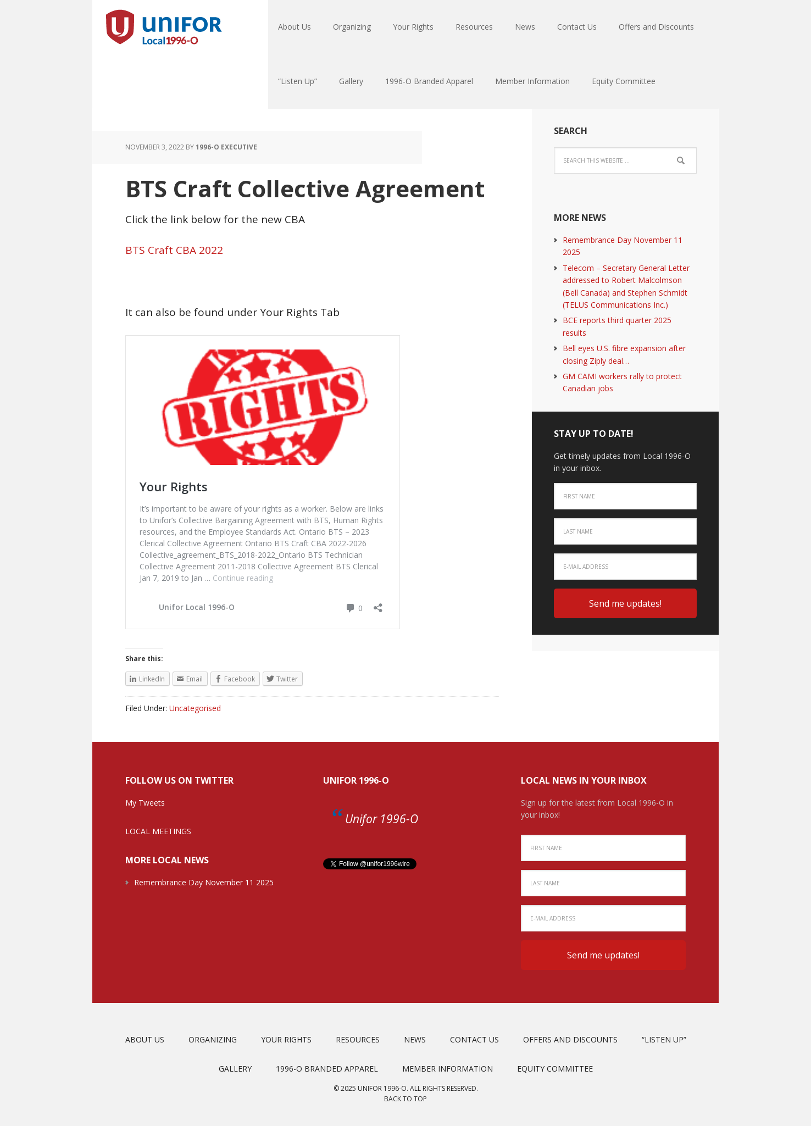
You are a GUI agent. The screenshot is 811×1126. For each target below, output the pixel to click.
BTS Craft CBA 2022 (174, 250)
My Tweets (145, 802)
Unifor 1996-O (356, 780)
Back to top (405, 1098)
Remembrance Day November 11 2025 (204, 882)
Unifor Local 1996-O (163, 27)
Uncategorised (195, 708)
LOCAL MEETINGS (158, 831)
